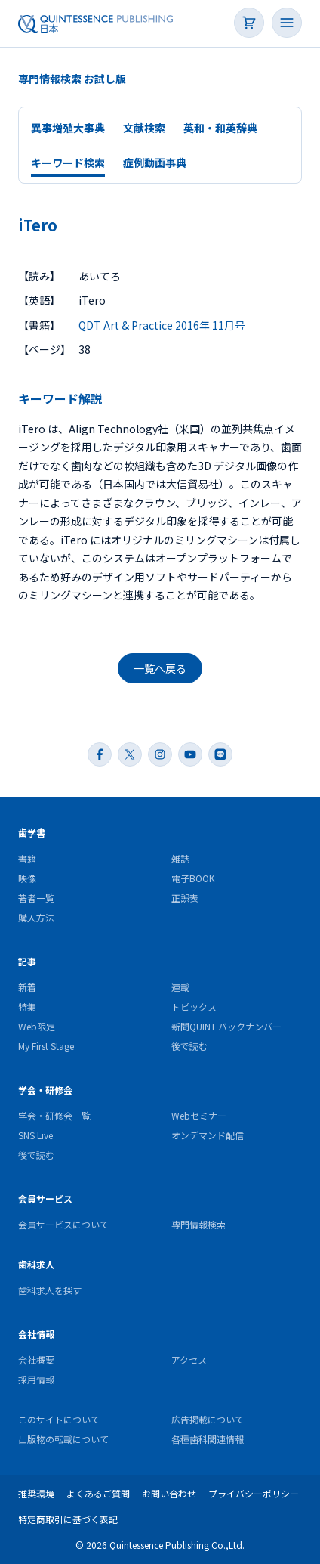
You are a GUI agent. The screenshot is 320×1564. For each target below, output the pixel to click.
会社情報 (36, 1333)
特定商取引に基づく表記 (68, 1519)
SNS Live (35, 1135)
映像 (27, 878)
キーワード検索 (68, 162)
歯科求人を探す (50, 1290)
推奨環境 (36, 1493)
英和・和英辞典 (220, 127)
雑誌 (180, 858)
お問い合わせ (169, 1493)
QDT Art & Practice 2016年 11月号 (161, 325)
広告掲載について (207, 1419)
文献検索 (144, 127)
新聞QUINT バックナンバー (226, 1026)
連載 (180, 986)
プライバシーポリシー (253, 1493)
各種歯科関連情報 (207, 1438)
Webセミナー (198, 1115)
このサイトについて (59, 1419)
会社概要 (36, 1359)
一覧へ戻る (160, 668)
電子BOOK (192, 878)
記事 (27, 961)
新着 (27, 986)
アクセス (189, 1359)
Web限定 (36, 1026)
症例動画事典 (154, 162)
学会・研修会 (45, 1089)
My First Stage (46, 1045)
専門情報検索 (198, 1224)
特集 (27, 1006)
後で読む (189, 1045)
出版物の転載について (63, 1438)
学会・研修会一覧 (54, 1115)
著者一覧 (36, 897)
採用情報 (36, 1379)
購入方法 (36, 917)
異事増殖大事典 (68, 127)
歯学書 (31, 832)
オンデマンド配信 (207, 1135)
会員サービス (45, 1198)
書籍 (27, 858)
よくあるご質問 (98, 1493)
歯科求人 (36, 1264)
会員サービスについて (63, 1224)
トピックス (194, 1006)
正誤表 (184, 897)
